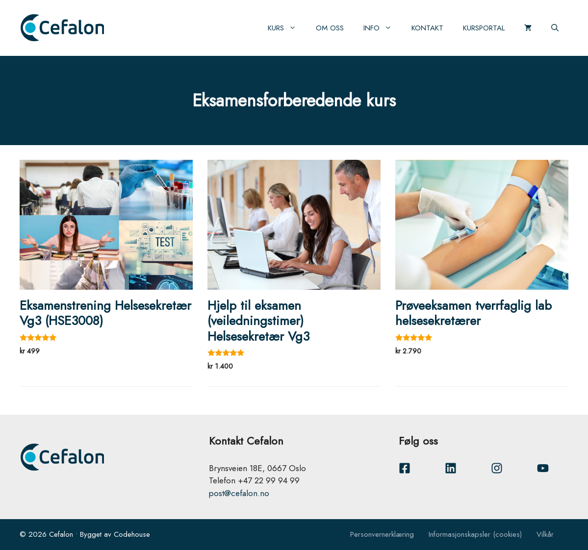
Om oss (330, 28)
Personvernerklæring (382, 534)
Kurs (287, 28)
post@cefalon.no (239, 493)
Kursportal (484, 28)
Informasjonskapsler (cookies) (475, 534)
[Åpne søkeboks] (554, 28)
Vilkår (545, 534)
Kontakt (427, 28)
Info (382, 28)
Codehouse (132, 534)
